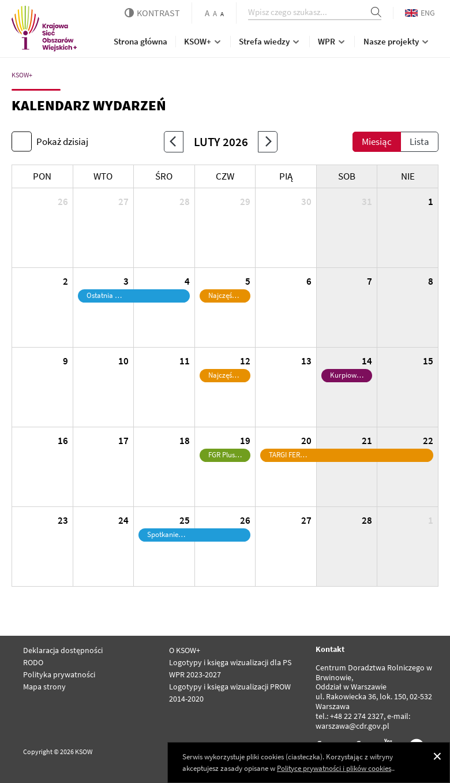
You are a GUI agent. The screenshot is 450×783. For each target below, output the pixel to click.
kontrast (152, 12)
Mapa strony (44, 686)
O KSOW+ (184, 650)
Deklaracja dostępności (63, 650)
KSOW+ (203, 41)
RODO (33, 662)
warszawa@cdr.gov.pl (352, 726)
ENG (420, 13)
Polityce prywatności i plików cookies (334, 768)
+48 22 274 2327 (357, 716)
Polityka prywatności (59, 674)
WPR (332, 41)
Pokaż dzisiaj (62, 141)
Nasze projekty (396, 41)
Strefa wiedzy (270, 41)
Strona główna (140, 41)
